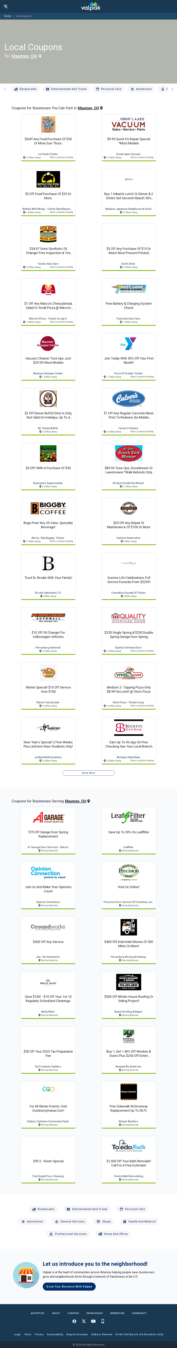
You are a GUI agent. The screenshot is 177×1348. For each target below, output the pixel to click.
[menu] (5, 6)
